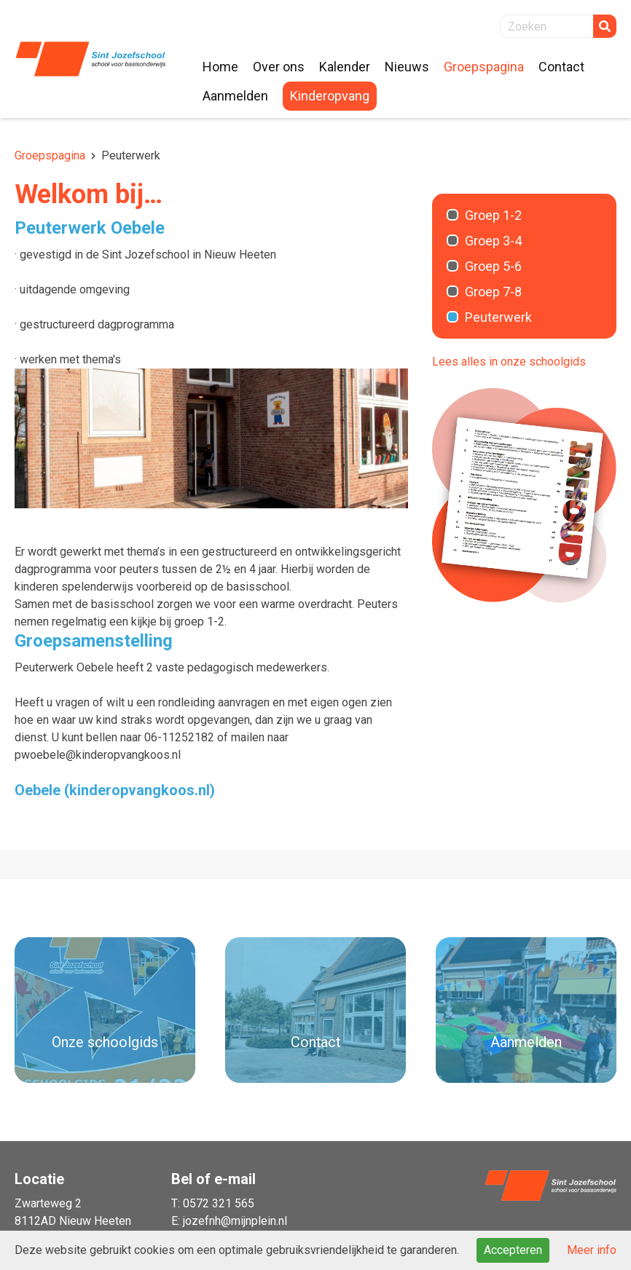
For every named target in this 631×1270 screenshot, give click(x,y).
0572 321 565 (218, 1203)
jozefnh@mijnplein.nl (235, 1221)
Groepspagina (50, 155)
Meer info (591, 1250)
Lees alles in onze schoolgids (509, 361)
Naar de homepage (90, 59)
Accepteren (513, 1250)
